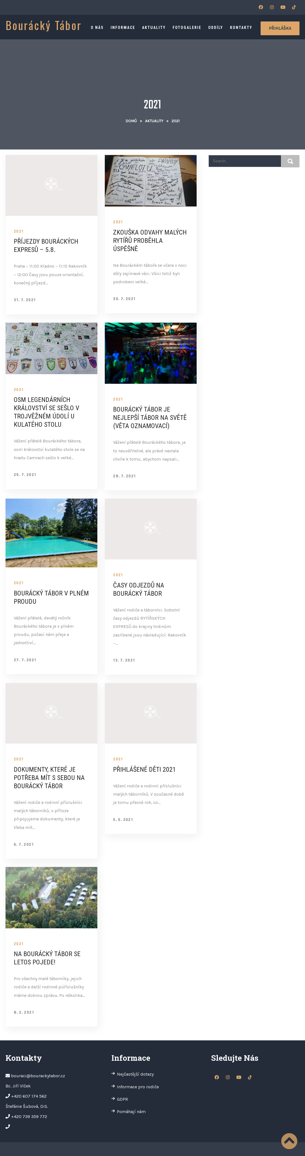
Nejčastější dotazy (135, 1074)
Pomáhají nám (131, 1111)
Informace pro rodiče (138, 1086)
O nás (97, 27)
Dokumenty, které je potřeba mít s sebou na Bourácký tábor (49, 778)
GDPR (122, 1099)
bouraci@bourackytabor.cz (38, 1075)
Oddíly (215, 27)
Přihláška (280, 28)
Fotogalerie (187, 27)
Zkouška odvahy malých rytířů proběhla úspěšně (150, 241)
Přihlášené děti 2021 (144, 769)
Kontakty (241, 27)
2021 (19, 231)
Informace (123, 27)
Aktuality (154, 27)
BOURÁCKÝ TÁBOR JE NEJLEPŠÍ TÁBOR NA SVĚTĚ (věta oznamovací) (150, 418)
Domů (131, 121)
